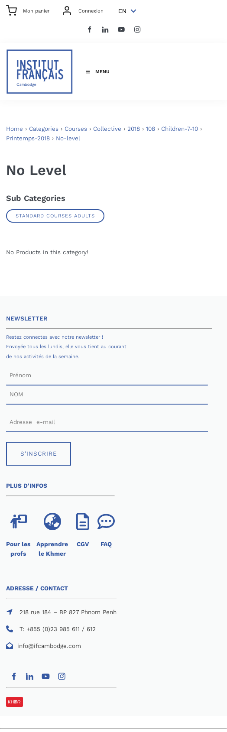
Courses (76, 129)
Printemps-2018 (28, 138)
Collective (107, 129)
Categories (43, 129)
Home (14, 129)
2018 (133, 129)
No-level (68, 138)
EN (122, 11)
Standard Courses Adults (55, 216)
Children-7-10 (179, 129)
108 (150, 129)
